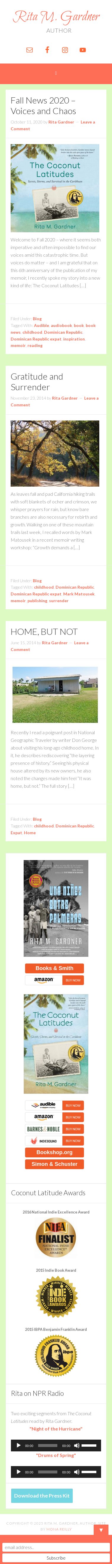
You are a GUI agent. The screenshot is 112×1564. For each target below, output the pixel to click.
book (79, 325)
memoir (18, 345)
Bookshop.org (55, 1152)
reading (35, 345)
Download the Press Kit (42, 1496)
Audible (41, 325)
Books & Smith (54, 968)
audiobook (61, 325)
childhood (32, 332)
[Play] (19, 1445)
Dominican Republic (63, 332)
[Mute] (77, 1445)
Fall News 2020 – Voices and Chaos (43, 105)
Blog (37, 318)
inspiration (74, 338)
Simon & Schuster (54, 1164)
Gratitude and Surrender (37, 381)
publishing (37, 600)
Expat (16, 832)
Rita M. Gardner (56, 17)
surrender (59, 600)
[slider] (48, 1445)
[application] (56, 1445)
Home (30, 832)
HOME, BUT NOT (44, 631)
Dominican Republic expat (36, 338)
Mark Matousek (79, 593)
